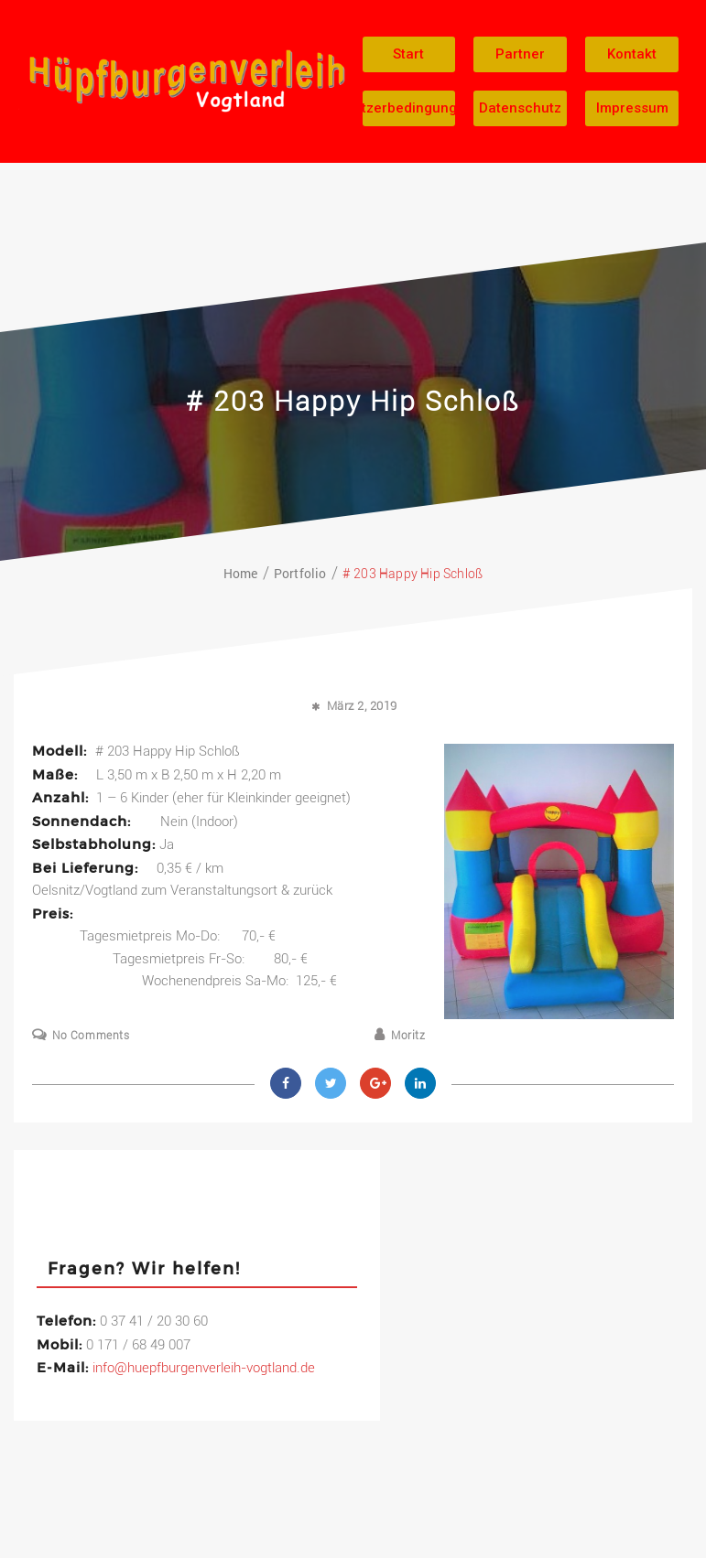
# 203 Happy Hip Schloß (353, 401)
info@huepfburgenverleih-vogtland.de (203, 1367)
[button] (409, 54)
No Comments (91, 1035)
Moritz (408, 1035)
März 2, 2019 (362, 706)
